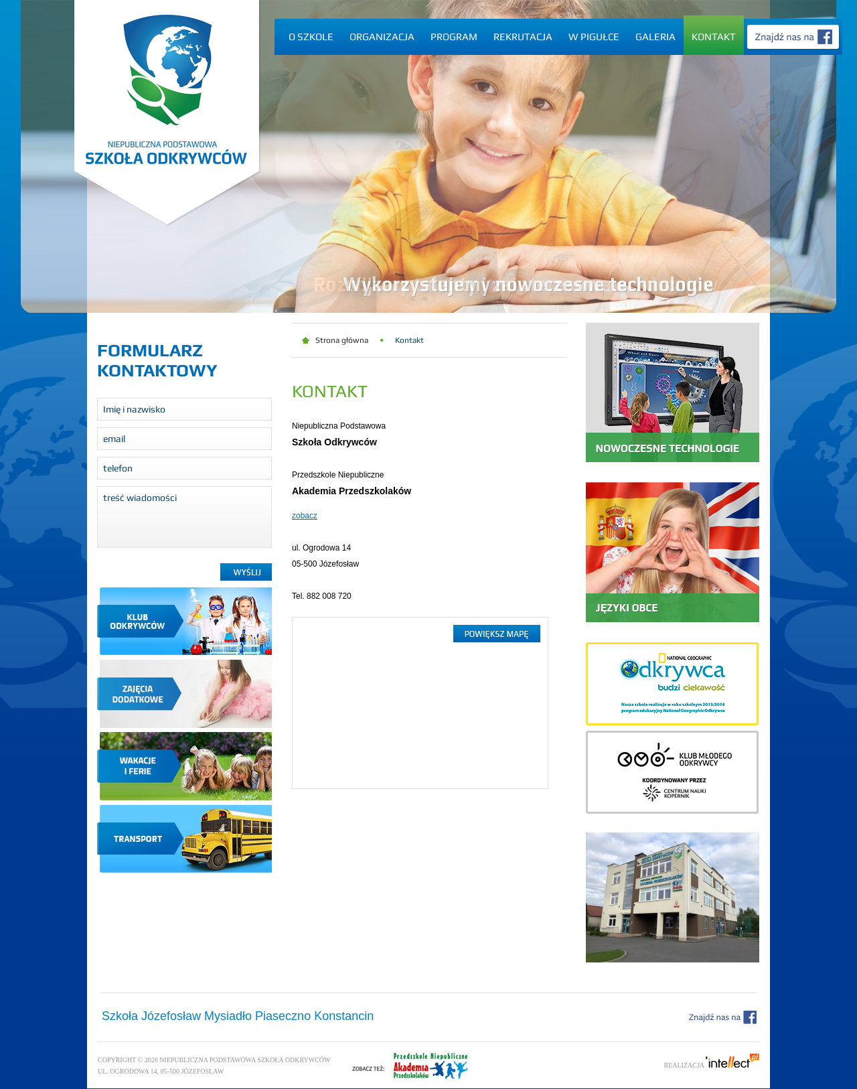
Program (454, 36)
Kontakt (714, 36)
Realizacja (712, 1065)
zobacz (304, 515)
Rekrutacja (522, 36)
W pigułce (593, 36)
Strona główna (341, 340)
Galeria (655, 36)
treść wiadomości (184, 517)
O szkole (311, 36)
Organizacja (381, 36)
